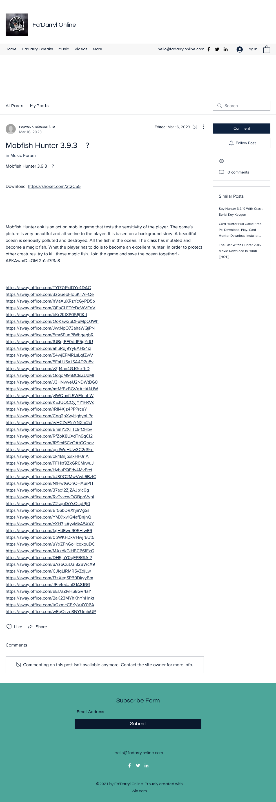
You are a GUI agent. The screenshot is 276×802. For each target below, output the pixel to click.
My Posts (39, 105)
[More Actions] (200, 126)
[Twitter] (217, 49)
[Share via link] (37, 626)
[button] (266, 49)
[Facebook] (209, 49)
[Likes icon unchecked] (9, 626)
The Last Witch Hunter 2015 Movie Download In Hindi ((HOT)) (240, 251)
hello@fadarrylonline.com (181, 49)
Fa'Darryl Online (54, 25)
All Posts (14, 105)
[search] (241, 106)
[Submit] (138, 724)
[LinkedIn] (225, 49)
